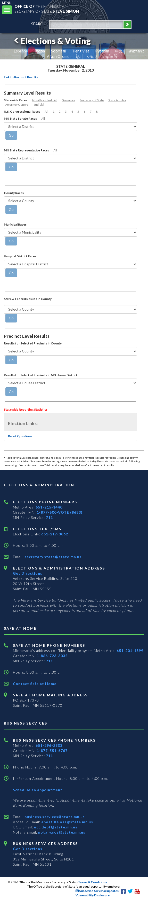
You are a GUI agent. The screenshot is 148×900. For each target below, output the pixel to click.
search (38, 24)
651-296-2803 (49, 745)
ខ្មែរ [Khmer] (78, 56)
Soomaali (58, 51)
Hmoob (39, 51)
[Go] (11, 135)
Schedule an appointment (37, 790)
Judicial (39, 104)
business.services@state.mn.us (54, 816)
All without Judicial (44, 100)
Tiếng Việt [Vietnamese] (80, 51)
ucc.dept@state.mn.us (55, 827)
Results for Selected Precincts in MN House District (40, 375)
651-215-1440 (49, 507)
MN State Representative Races (26, 150)
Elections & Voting (51, 41)
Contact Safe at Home (34, 683)
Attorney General (17, 104)
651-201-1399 (130, 650)
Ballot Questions (20, 436)
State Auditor (117, 100)
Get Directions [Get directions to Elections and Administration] (27, 573)
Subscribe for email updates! (98, 891)
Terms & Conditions (92, 882)
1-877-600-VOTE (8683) (60, 512)
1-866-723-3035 (52, 655)
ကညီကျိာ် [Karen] (110, 56)
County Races (14, 193)
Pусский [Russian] (102, 51)
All (46, 111)
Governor (68, 100)
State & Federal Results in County (28, 299)
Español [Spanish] (20, 51)
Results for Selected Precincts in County (33, 343)
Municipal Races (15, 224)
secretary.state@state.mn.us (52, 557)
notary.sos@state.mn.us (61, 832)
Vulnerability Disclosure (93, 895)
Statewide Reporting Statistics (25, 409)
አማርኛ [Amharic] (92, 56)
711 (49, 517)
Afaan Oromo (58, 56)
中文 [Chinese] (118, 51)
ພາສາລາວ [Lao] (136, 51)
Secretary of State (92, 100)
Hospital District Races (20, 256)
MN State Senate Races (20, 118)
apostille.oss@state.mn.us (66, 822)
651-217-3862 (54, 534)
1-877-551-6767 (52, 750)
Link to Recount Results (21, 77)
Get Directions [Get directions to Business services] (27, 849)
